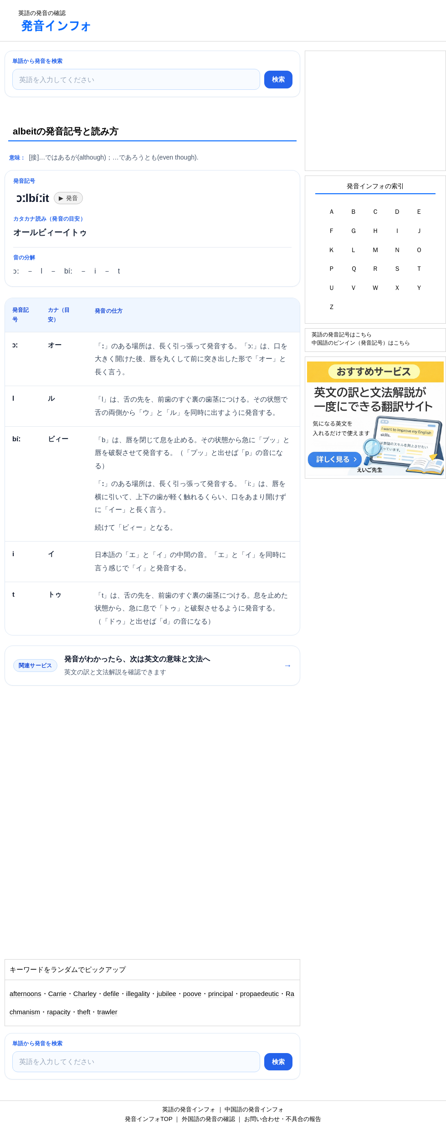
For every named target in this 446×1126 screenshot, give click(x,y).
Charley (85, 993)
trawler (107, 1012)
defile (111, 993)
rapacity (59, 1012)
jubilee (166, 993)
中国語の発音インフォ (254, 1109)
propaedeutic (259, 993)
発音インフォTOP (148, 1119)
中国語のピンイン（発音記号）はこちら (361, 343)
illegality (138, 993)
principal (220, 993)
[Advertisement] (266, 20)
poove (192, 993)
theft (84, 1012)
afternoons (25, 993)
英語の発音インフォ (188, 1109)
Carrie (57, 993)
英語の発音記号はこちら (342, 334)
